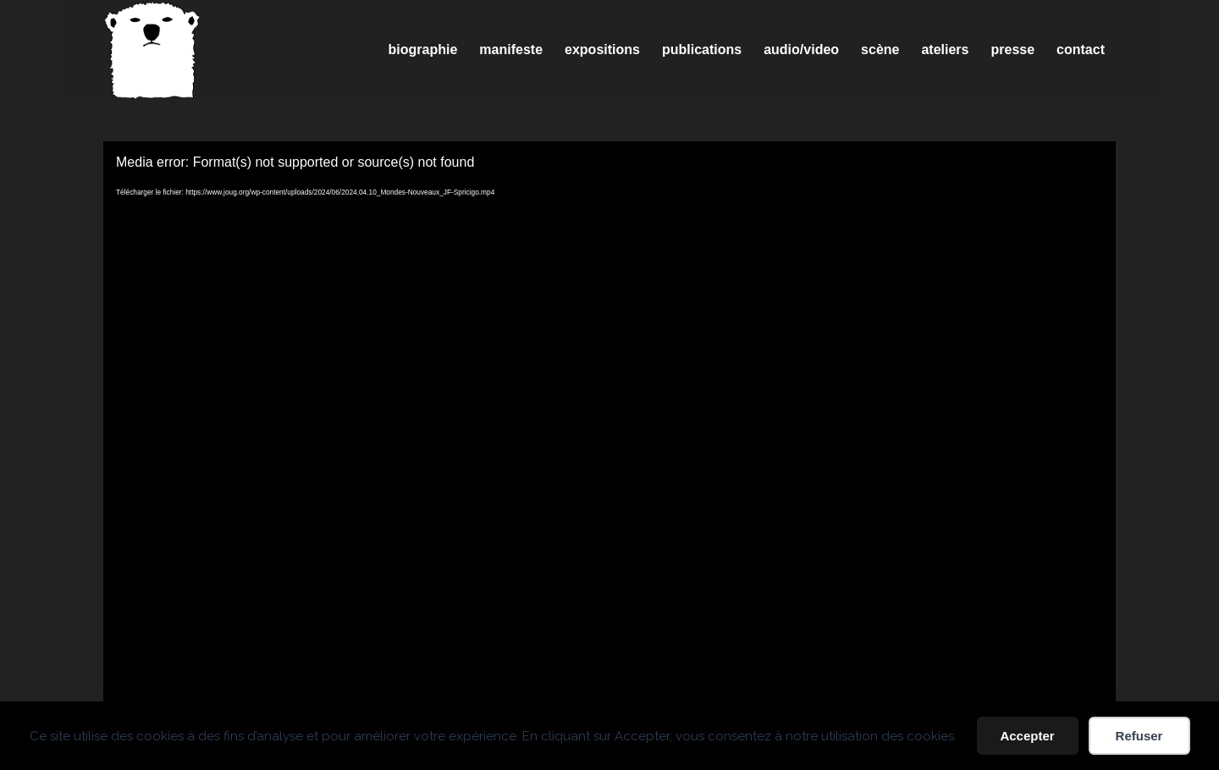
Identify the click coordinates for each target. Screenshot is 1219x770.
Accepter (1027, 736)
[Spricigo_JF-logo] (152, 50)
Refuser (1139, 736)
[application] (609, 426)
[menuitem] (423, 50)
